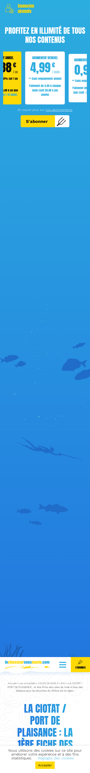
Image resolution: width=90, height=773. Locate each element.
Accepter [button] (45, 765)
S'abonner (46, 121)
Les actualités (27, 668)
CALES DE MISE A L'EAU (52, 668)
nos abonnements (59, 110)
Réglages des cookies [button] (56, 758)
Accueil (12, 668)
